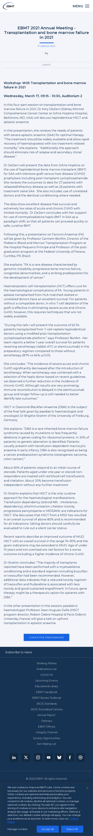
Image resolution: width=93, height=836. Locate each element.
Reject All (72, 830)
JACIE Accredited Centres (46, 709)
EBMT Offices (46, 726)
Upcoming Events (46, 680)
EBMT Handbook (46, 692)
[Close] (87, 789)
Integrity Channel (46, 732)
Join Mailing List (46, 744)
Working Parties (47, 663)
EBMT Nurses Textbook (46, 698)
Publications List (46, 669)
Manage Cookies (17, 830)
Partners (46, 721)
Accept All (48, 830)
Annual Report (46, 715)
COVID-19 (46, 675)
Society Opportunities (46, 738)
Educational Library (46, 686)
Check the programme (46, 637)
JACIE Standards (46, 703)
